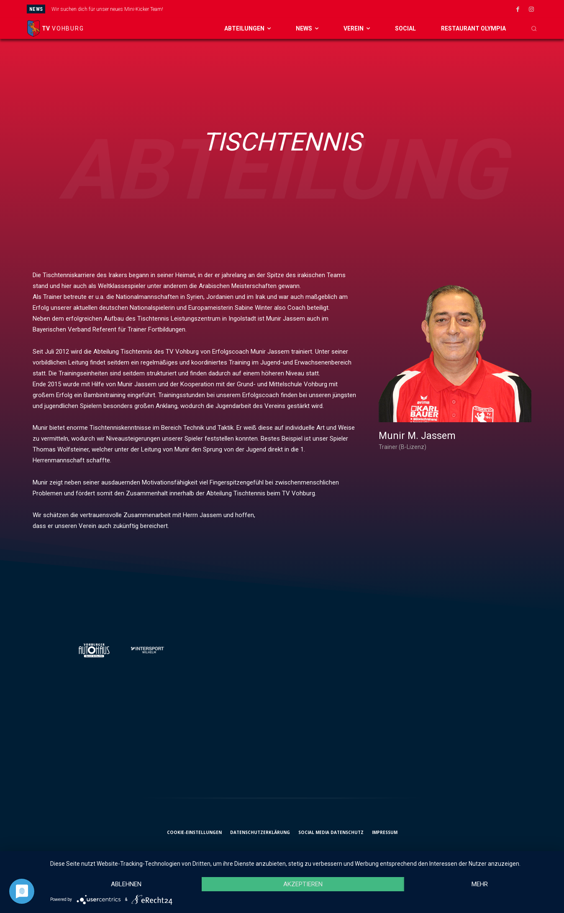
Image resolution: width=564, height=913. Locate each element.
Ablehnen (126, 884)
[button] (534, 28)
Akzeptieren (303, 884)
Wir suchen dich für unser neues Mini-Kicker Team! (107, 9)
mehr (480, 884)
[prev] (307, 9)
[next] (320, 9)
